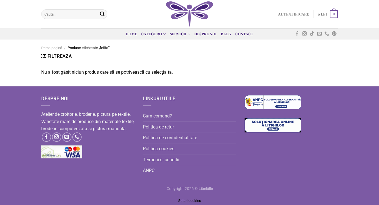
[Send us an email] (319, 33)
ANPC (148, 170)
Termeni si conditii (161, 159)
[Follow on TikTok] (312, 33)
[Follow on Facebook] (297, 33)
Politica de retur (158, 127)
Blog (226, 33)
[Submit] (102, 14)
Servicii (180, 34)
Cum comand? (157, 116)
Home (131, 33)
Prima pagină (51, 48)
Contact (244, 33)
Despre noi (205, 33)
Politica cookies (158, 148)
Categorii (153, 34)
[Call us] (326, 33)
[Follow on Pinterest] (334, 33)
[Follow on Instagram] (304, 33)
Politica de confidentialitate (170, 137)
